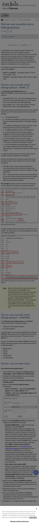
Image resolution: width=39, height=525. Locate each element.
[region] (19, 515)
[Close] (36, 509)
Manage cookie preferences (19, 521)
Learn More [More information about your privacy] (33, 517)
